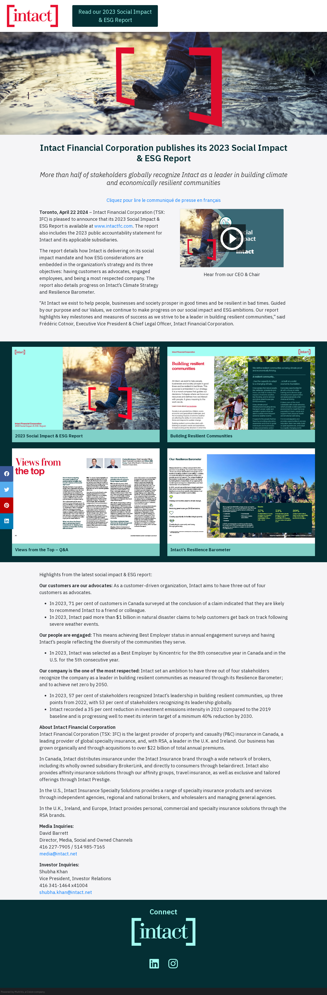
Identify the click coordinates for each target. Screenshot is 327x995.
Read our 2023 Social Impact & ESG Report (115, 15)
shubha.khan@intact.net (65, 892)
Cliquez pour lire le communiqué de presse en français (164, 200)
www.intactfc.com (113, 226)
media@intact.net (58, 854)
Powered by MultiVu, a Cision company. (23, 991)
